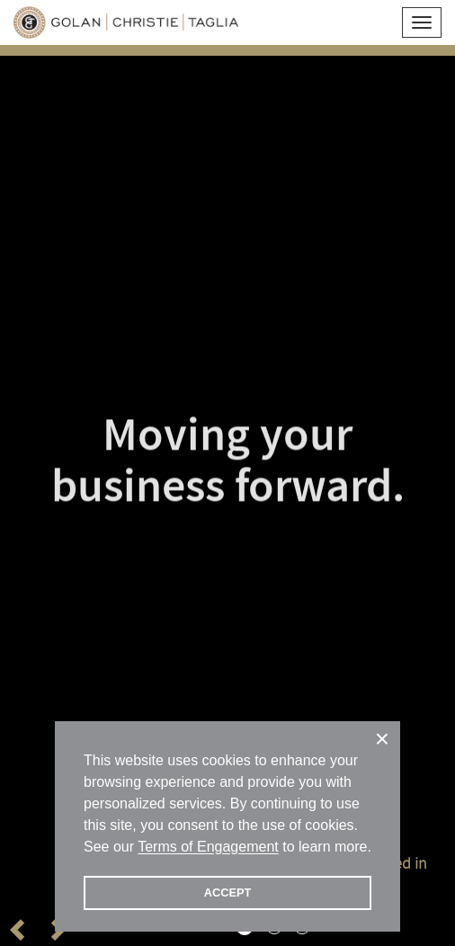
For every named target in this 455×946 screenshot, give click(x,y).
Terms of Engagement (208, 846)
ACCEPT (228, 892)
